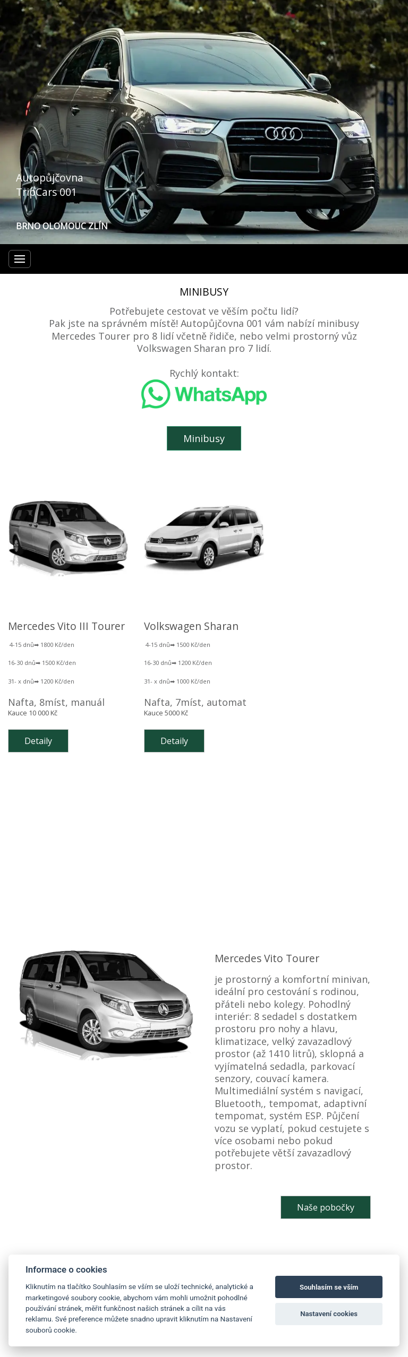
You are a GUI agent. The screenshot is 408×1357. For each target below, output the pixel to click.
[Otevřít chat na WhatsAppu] (204, 405)
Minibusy (204, 438)
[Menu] (19, 259)
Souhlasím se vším (329, 1287)
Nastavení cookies (329, 1314)
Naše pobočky (325, 1207)
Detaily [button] (38, 741)
